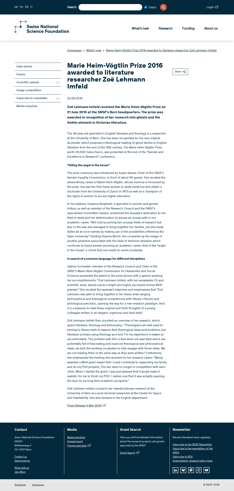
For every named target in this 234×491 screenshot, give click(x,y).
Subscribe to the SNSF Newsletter (192, 444)
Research (165, 29)
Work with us (22, 468)
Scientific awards (27, 82)
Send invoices (22, 461)
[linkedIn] (175, 470)
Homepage (74, 50)
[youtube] (206, 470)
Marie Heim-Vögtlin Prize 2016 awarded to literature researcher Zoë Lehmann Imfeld (160, 50)
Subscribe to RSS (183, 457)
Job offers (20, 472)
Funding (188, 29)
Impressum (38, 485)
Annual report (75, 441)
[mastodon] (191, 470)
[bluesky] (183, 470)
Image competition (28, 90)
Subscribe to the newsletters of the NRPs (193, 451)
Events (20, 74)
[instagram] (199, 470)
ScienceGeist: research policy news (193, 461)
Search (71, 7)
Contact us (21, 457)
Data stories (24, 66)
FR (21, 7)
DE (16, 7)
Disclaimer (20, 485)
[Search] (163, 7)
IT (31, 7)
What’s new (140, 29)
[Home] (43, 32)
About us (211, 29)
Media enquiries (26, 106)
